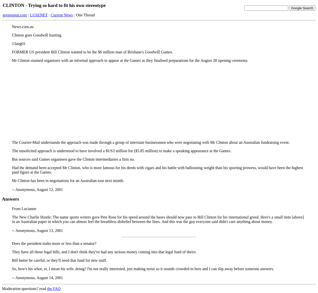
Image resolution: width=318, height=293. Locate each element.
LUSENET (39, 15)
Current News (62, 15)
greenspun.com (15, 15)
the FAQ (54, 289)
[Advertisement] (159, 101)
